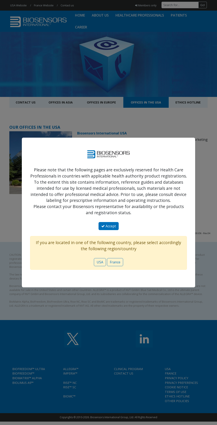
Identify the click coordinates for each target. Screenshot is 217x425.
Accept (108, 226)
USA (100, 262)
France (115, 262)
